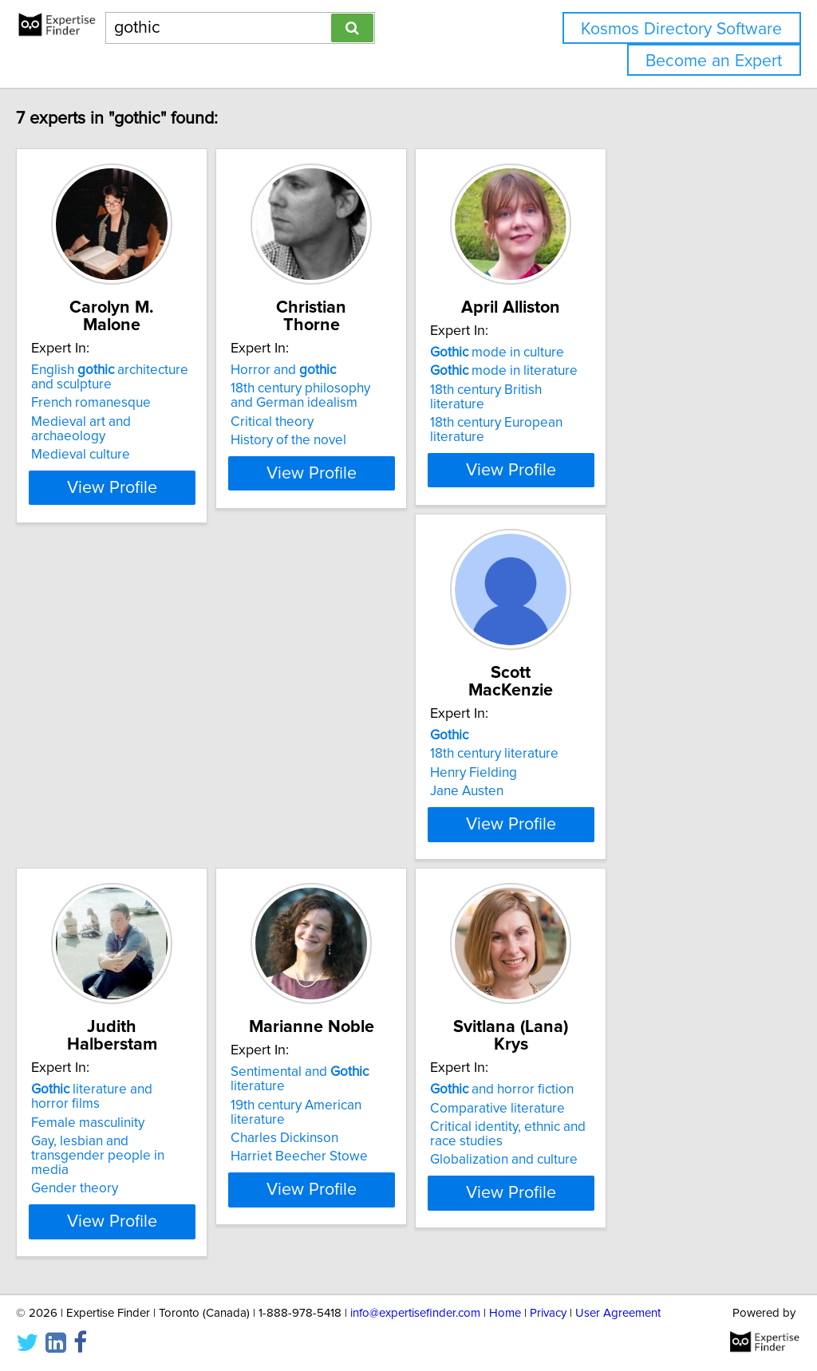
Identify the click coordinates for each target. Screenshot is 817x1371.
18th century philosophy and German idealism (386, 378)
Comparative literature (132, 1073)
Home (505, 1313)
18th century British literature (627, 390)
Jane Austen (101, 759)
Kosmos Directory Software (681, 29)
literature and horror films (400, 703)
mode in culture (610, 352)
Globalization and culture (138, 1124)
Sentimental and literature (641, 703)
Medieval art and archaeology (153, 404)
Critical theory (345, 404)
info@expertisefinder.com (415, 1313)
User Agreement (618, 1313)
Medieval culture (114, 423)
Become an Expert (713, 61)
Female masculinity (360, 722)
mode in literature (617, 371)
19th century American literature (637, 722)
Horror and (356, 352)
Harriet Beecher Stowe (612, 759)
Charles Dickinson (597, 741)
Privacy (548, 1313)
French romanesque (124, 385)
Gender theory (347, 773)
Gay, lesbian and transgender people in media (391, 748)
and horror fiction (136, 1054)
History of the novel (362, 423)
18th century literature (129, 722)
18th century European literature (638, 408)
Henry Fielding (108, 741)
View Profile (165, 455)
